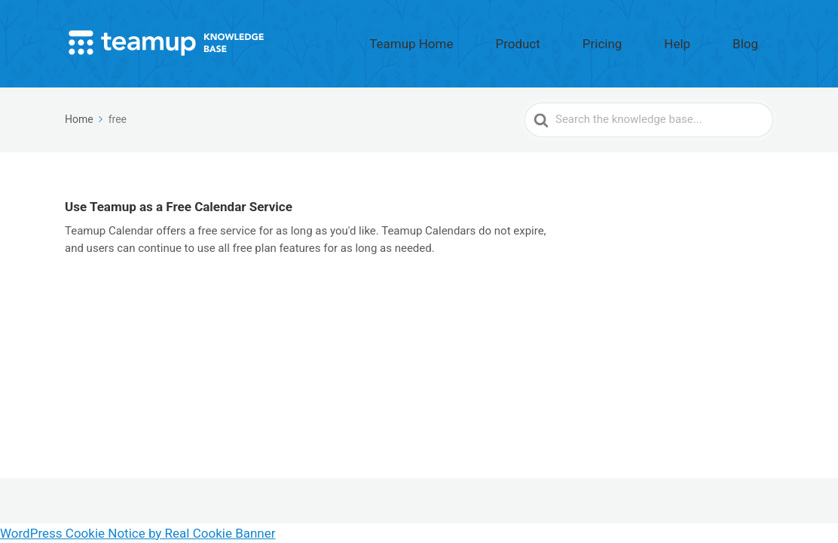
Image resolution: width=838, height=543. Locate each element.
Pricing (655, 40)
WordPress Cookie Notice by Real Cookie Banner (138, 533)
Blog (756, 40)
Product (593, 40)
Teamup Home (513, 40)
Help (708, 40)
